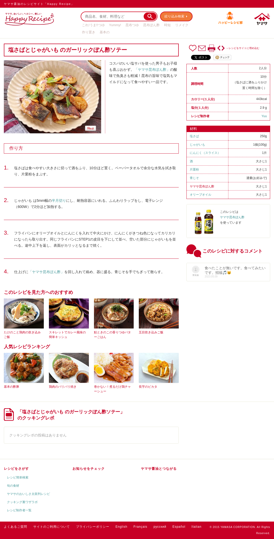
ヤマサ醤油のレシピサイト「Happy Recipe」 (39, 3)
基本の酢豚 (11, 386)
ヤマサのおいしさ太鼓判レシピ (28, 494)
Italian (197, 526)
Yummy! (115, 25)
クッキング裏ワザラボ (22, 502)
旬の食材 (13, 485)
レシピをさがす (16, 469)
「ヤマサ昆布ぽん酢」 (152, 69)
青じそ (194, 178)
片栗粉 (194, 169)
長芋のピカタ (148, 386)
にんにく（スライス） (205, 153)
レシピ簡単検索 (17, 477)
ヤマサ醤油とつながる (159, 469)
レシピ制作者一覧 (19, 510)
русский (159, 526)
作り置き (88, 32)
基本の (105, 32)
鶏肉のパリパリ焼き (63, 386)
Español (178, 526)
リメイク (181, 25)
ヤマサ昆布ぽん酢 (202, 186)
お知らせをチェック (88, 469)
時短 (167, 25)
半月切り (59, 200)
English (121, 526)
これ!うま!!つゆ (93, 25)
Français (140, 526)
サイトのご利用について (51, 526)
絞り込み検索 (174, 16)
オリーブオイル (200, 194)
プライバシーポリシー (92, 526)
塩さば (194, 136)
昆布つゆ (132, 25)
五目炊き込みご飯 (151, 332)
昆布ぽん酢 (151, 25)
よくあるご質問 (15, 526)
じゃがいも (197, 144)
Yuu (264, 116)
